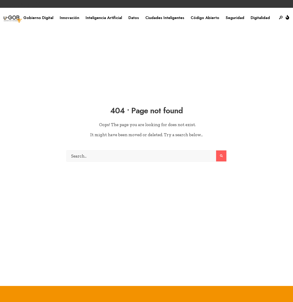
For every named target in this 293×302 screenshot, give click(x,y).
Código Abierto (205, 17)
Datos (133, 17)
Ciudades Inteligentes (164, 17)
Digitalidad (260, 17)
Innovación (69, 17)
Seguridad (235, 17)
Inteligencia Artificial (104, 17)
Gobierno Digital (38, 17)
